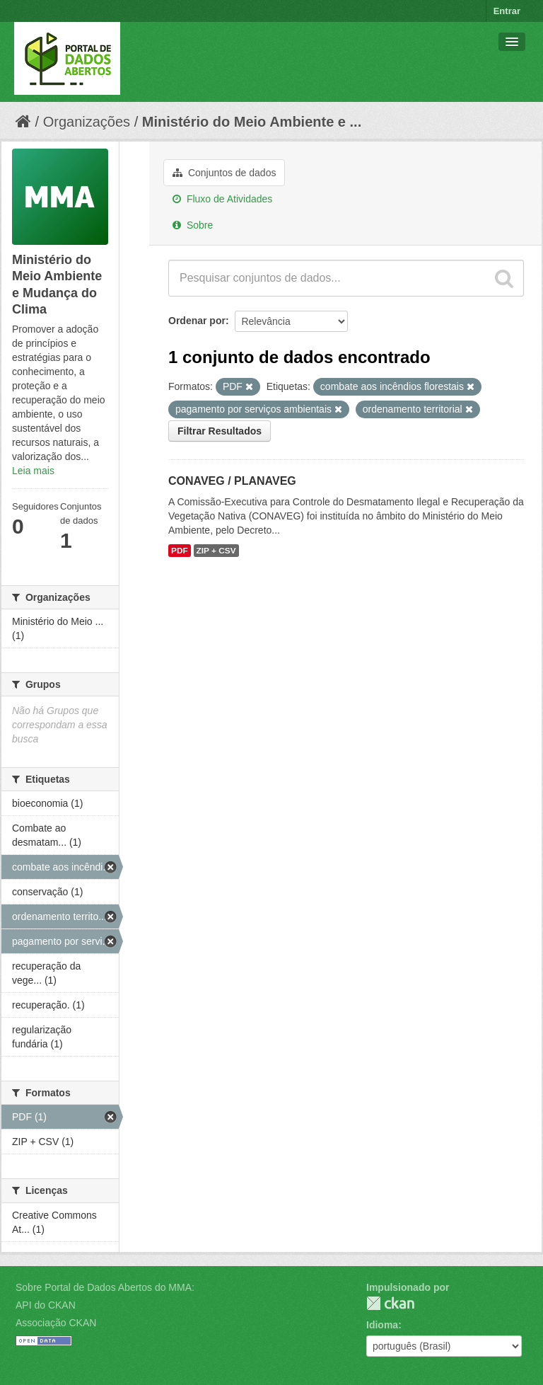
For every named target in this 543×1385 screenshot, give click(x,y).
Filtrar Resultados (219, 431)
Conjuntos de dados (224, 172)
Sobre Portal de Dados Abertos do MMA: (105, 1287)
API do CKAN (46, 1305)
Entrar (507, 11)
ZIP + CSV (216, 551)
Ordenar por (197, 320)
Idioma (382, 1325)
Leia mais (33, 470)
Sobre (193, 225)
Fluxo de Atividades (222, 199)
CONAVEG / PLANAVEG (232, 481)
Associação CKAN (56, 1322)
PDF (179, 551)
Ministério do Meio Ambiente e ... (251, 122)
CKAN (390, 1303)
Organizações (86, 122)
